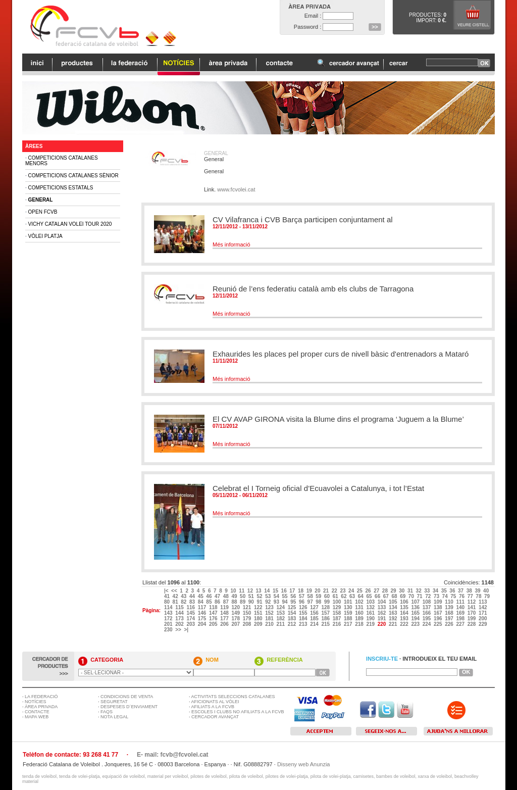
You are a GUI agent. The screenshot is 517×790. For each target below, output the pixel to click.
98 (319, 602)
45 (201, 596)
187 (337, 618)
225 (438, 624)
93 (277, 602)
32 (419, 591)
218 (360, 624)
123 (270, 607)
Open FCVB (43, 212)
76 (462, 596)
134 (393, 607)
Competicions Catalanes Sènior (73, 175)
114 (169, 607)
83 (192, 602)
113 (483, 602)
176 (214, 618)
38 (470, 591)
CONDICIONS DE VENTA (126, 696)
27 (377, 591)
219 (371, 624)
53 (268, 596)
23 (343, 591)
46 (209, 596)
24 (351, 591)
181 (270, 618)
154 (292, 613)
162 (382, 613)
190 (371, 618)
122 (259, 607)
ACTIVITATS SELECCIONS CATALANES (233, 696)
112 (472, 602)
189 (360, 618)
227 (461, 624)
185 (315, 618)
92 (268, 602)
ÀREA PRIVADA (41, 706)
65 (369, 596)
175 (203, 618)
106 (404, 602)
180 (259, 618)
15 (276, 591)
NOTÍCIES (35, 701)
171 (483, 613)
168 (449, 613)
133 (382, 607)
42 (176, 596)
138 (438, 607)
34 (436, 591)
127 (315, 607)
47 (218, 596)
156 (315, 613)
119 (225, 607)
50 (243, 596)
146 (203, 613)
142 (483, 607)
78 (479, 596)
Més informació (231, 244)
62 (344, 596)
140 (461, 607)
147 (214, 613)
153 (281, 613)
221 (393, 624)
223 (416, 624)
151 (259, 613)
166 (427, 613)
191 (382, 618)
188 (348, 618)
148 (225, 613)
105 (393, 602)
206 (225, 624)
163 (393, 613)
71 (420, 596)
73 (437, 596)
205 (214, 624)
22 (335, 591)
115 (180, 607)
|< (167, 591)
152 (270, 613)
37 (461, 591)
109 (438, 602)
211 (281, 624)
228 (472, 624)
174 (191, 618)
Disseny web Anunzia (303, 764)
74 (445, 596)
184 (303, 618)
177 (225, 618)
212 (292, 624)
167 (438, 613)
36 (452, 591)
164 (404, 613)
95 (293, 602)
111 (461, 602)
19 (310, 591)
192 (393, 618)
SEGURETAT (114, 701)
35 (444, 591)
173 (180, 618)
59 (319, 596)
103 (371, 602)
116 (191, 607)
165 (416, 613)
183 (292, 618)
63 (352, 596)
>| (186, 629)
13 (259, 591)
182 (281, 618)
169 (461, 613)
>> (178, 629)
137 (427, 607)
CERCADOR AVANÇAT (215, 716)
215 (326, 624)
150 (247, 613)
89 (243, 602)
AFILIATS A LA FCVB (212, 706)
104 (382, 602)
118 (214, 607)
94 (285, 602)
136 (416, 607)
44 (192, 596)
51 (251, 596)
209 (259, 624)
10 (233, 591)
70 (412, 596)
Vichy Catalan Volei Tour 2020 (70, 224)
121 (247, 607)
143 (169, 613)
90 (251, 602)
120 (236, 607)
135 (404, 607)
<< (174, 591)
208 (247, 624)
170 (472, 613)
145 (191, 613)
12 (250, 591)
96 (302, 602)
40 (486, 591)
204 (203, 624)
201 (169, 624)
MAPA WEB (36, 716)
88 (234, 602)
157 (326, 613)
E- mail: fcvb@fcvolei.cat (173, 754)
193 (404, 618)
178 (236, 618)
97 (311, 602)
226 (449, 624)
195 (427, 618)
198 (461, 618)
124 (281, 607)
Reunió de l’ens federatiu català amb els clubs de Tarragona (313, 288)
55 (285, 596)
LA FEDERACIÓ (41, 696)
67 (386, 596)
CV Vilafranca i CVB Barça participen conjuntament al (303, 219)
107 (416, 602)
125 (292, 607)
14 (267, 591)
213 (303, 624)
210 (270, 624)
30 (402, 591)
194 (416, 618)
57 (302, 596)
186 (326, 618)
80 (167, 602)
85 (209, 602)
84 (201, 602)
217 (348, 624)
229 (483, 624)
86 (218, 602)
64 (361, 596)
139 (449, 607)
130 (348, 607)
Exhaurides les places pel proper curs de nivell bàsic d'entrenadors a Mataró (341, 354)
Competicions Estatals (60, 187)
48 (226, 596)
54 (277, 596)
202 (180, 624)
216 (337, 624)
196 (438, 618)
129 (337, 607)
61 (336, 596)
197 (449, 618)
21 (326, 591)
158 (337, 613)
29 (394, 591)
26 (368, 591)
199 (472, 618)
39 (478, 591)
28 (385, 591)
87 (226, 602)
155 (303, 613)
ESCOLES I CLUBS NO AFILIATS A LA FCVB (237, 711)
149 (236, 613)
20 (318, 591)
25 (360, 591)
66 (378, 596)
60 (327, 596)
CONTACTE (37, 711)
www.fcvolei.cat (236, 189)
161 (371, 613)
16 (284, 591)
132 (371, 607)
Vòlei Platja (45, 236)
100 (337, 602)
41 (167, 596)
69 (403, 596)
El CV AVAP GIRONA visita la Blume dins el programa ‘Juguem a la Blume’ (338, 419)
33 (427, 591)
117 (203, 607)
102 (360, 602)
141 (472, 607)
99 (327, 602)
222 (404, 624)
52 (260, 596)
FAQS (106, 711)
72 (428, 596)
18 (301, 591)
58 (311, 596)
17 (292, 591)
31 (411, 591)
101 (348, 602)
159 (348, 613)
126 (303, 607)
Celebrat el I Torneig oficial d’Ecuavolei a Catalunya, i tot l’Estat (318, 488)
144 (180, 613)
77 (471, 596)
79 (487, 596)
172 (169, 618)
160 (360, 613)
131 (360, 607)
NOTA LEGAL (114, 716)
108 (427, 602)
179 (247, 618)
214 (315, 624)
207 (236, 624)
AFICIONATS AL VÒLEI (215, 701)
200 (483, 618)
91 (260, 602)
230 (169, 629)
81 (176, 602)
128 (326, 607)
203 (191, 624)
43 (184, 596)
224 (427, 624)
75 (453, 596)
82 (184, 602)
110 (449, 602)
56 (293, 596)
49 (234, 596)
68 (394, 596)
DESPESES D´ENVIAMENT (129, 706)
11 (242, 591)
